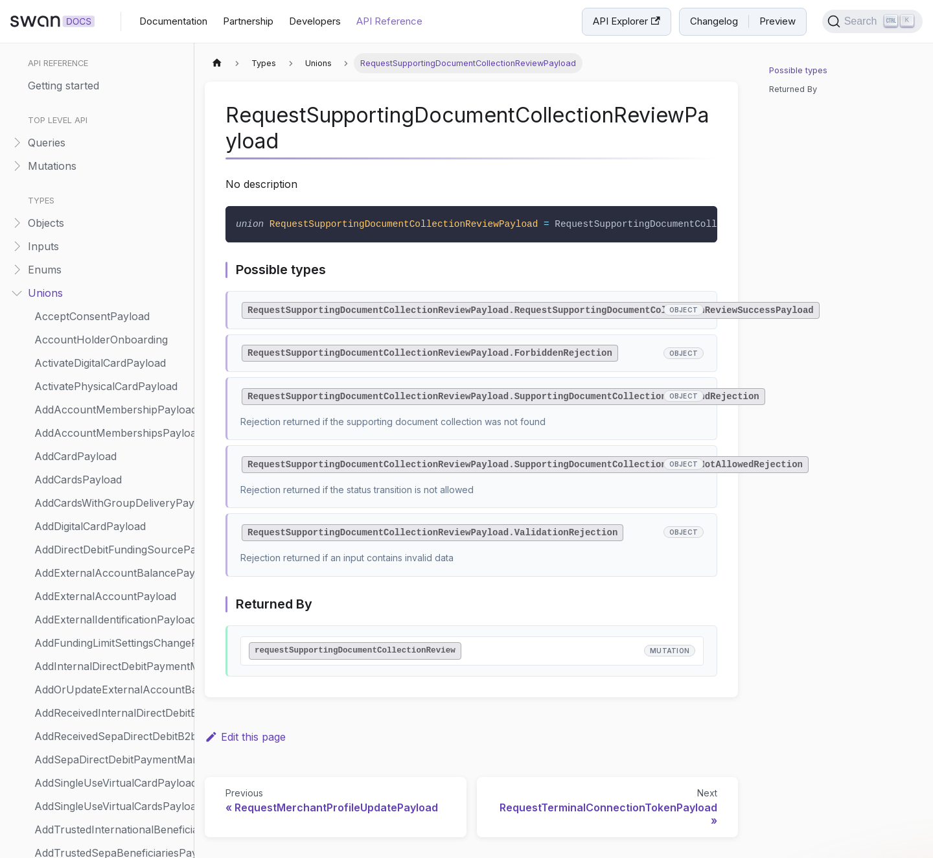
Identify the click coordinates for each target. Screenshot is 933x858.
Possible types (798, 70)
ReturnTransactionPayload (99, 326)
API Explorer (626, 21)
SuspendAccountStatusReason (111, 489)
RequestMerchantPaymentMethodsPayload (111, 139)
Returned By (793, 89)
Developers (315, 21)
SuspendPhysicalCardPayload (107, 513)
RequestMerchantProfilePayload (111, 186)
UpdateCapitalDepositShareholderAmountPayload (111, 699)
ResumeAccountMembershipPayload (111, 279)
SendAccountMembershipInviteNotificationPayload (111, 373)
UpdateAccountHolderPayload (109, 559)
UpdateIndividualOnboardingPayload (111, 839)
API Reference (389, 21)
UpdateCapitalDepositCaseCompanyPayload (111, 676)
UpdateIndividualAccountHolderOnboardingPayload (111, 816)
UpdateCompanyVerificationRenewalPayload (111, 793)
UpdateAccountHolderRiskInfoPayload (111, 583)
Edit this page (245, 736)
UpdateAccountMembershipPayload (111, 606)
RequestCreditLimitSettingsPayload (111, 116)
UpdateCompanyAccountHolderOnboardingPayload (111, 746)
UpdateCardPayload (83, 723)
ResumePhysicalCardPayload (106, 303)
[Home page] (217, 63)
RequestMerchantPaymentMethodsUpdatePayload (111, 163)
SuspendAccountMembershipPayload (111, 466)
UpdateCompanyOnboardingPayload (111, 769)
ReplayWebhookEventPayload (108, 70)
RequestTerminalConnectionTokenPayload (111, 256)
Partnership (248, 21)
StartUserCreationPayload (98, 443)
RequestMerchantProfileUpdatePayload (111, 209)
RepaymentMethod (81, 46)
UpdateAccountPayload (92, 629)
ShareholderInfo (75, 396)
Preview (777, 21)
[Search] (872, 21)
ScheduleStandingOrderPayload (111, 349)
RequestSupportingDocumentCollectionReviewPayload (111, 233)
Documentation (173, 21)
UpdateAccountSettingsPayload (111, 653)
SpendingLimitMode (82, 419)
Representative (71, 93)
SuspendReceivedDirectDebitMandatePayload (111, 536)
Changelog (714, 21)
